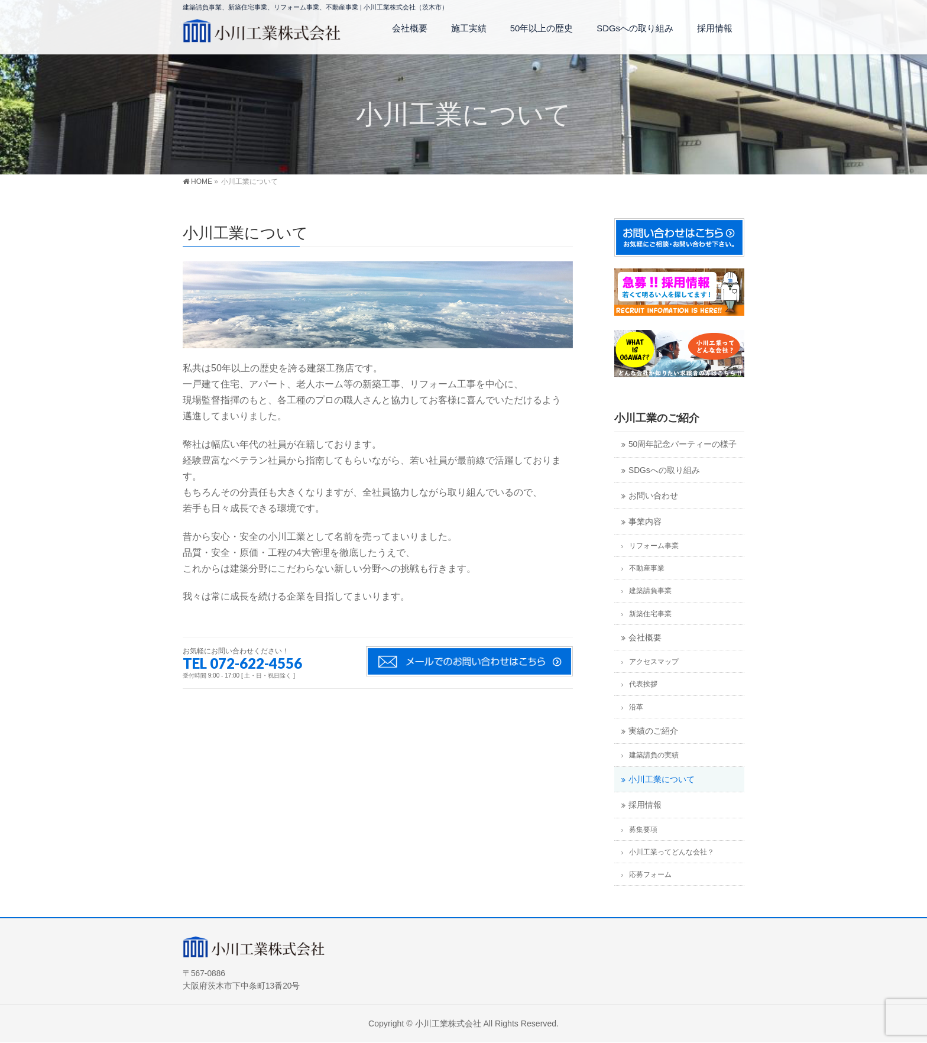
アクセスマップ (654, 661)
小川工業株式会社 (448, 1023)
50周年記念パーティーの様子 (682, 444)
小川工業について (661, 779)
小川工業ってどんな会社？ (671, 852)
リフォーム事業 (654, 546)
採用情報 (645, 805)
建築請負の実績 (654, 755)
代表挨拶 (643, 684)
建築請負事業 (650, 591)
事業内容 (645, 521)
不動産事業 (647, 568)
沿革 (636, 707)
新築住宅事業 (650, 614)
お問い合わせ (653, 495)
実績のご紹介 (653, 731)
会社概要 (645, 637)
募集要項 (643, 829)
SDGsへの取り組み (664, 470)
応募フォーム (650, 874)
